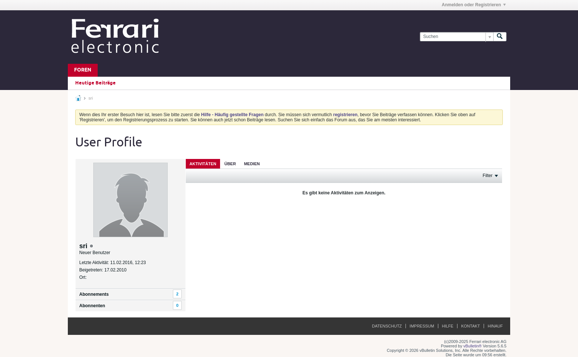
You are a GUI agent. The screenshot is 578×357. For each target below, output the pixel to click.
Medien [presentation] (252, 164)
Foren (82, 70)
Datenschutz (387, 326)
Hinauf (495, 326)
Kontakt (470, 326)
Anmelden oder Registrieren (474, 4)
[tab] (202, 164)
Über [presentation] (230, 164)
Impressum (422, 326)
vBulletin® (472, 346)
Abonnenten (92, 305)
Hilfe (447, 326)
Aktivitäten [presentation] (202, 164)
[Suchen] (456, 36)
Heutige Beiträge (95, 83)
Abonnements (94, 294)
